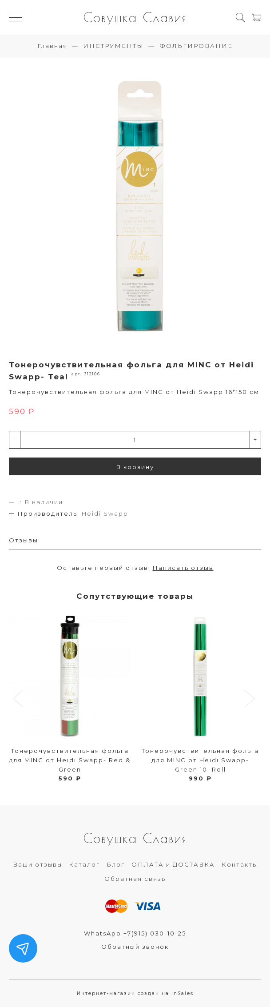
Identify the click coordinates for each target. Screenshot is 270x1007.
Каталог (84, 864)
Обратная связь (135, 878)
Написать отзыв (183, 567)
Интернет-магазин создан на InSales (135, 993)
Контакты (240, 864)
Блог (116, 864)
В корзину (135, 466)
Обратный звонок (135, 946)
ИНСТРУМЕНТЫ (113, 45)
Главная (52, 45)
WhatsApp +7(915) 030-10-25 (135, 933)
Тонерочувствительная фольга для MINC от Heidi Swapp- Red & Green (70, 760)
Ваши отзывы (37, 864)
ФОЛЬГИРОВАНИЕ (196, 45)
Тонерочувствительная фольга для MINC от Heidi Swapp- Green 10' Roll (200, 760)
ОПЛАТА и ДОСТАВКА (173, 864)
